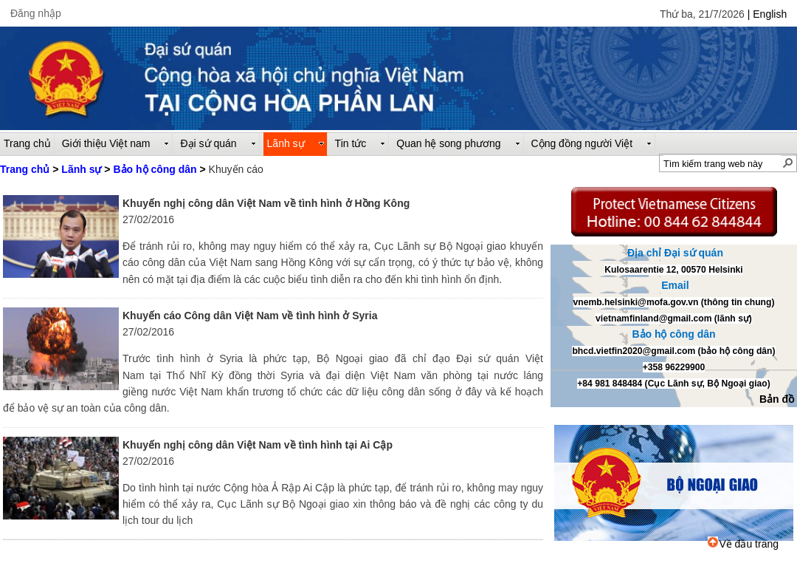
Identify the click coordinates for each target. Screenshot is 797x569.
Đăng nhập (35, 13)
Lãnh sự (81, 169)
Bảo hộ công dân (154, 169)
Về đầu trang (743, 544)
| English (767, 14)
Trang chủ (24, 169)
